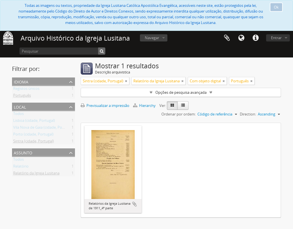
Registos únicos (26, 89)
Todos (18, 114)
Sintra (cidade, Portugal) (33, 142)
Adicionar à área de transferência (134, 204)
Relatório (21, 167)
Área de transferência (227, 38)
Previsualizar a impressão (105, 105)
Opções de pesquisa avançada (181, 92)
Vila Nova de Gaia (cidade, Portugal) (43, 128)
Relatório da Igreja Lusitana (36, 174)
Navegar (152, 37)
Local (20, 106)
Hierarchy (145, 105)
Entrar (276, 37)
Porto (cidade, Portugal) (33, 135)
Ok (276, 7)
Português (22, 96)
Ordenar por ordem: (178, 114)
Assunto (23, 152)
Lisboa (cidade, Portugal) (34, 121)
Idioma (241, 38)
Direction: (248, 114)
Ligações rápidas (255, 38)
